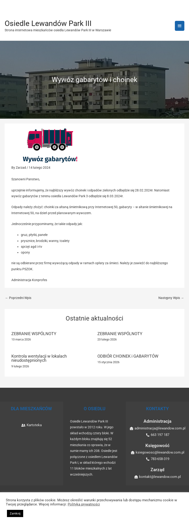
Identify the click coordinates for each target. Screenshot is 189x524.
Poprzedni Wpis (18, 298)
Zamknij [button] (15, 513)
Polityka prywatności (84, 504)
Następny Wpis (171, 298)
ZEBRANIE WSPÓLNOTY (33, 333)
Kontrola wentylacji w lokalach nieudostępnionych (39, 358)
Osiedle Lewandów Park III (48, 23)
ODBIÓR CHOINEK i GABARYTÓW (127, 356)
